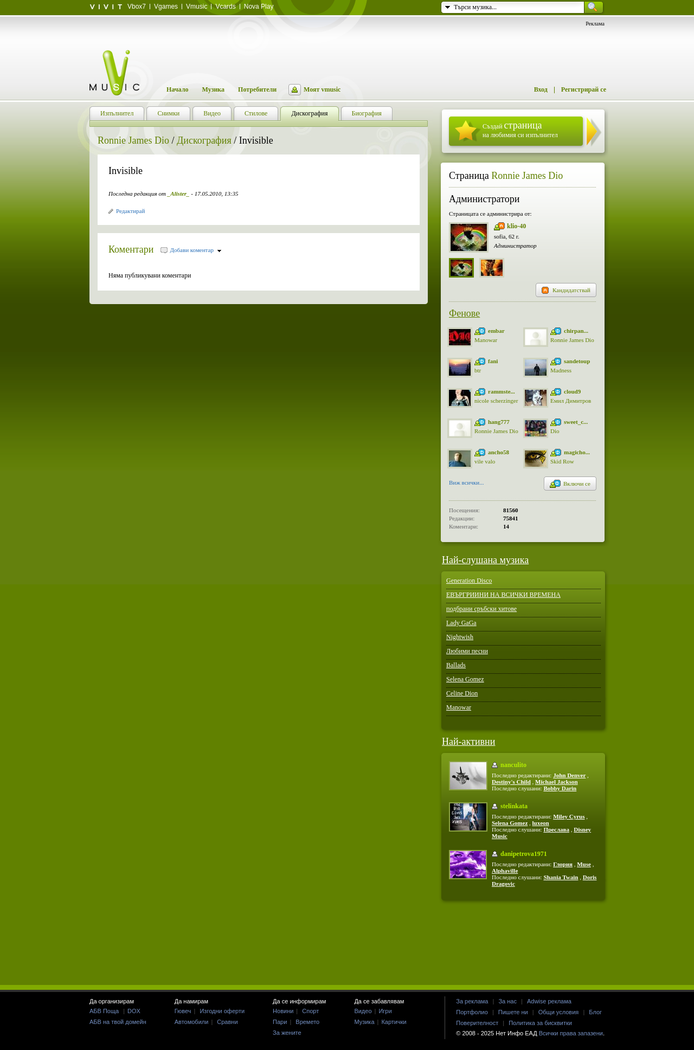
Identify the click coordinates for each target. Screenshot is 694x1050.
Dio (555, 431)
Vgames (166, 6)
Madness (560, 370)
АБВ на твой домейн (117, 1022)
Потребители (257, 89)
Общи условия (558, 1012)
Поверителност (477, 1023)
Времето (307, 1022)
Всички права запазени (571, 1033)
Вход (541, 89)
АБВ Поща (104, 1011)
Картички (393, 1022)
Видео (362, 1011)
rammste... (501, 391)
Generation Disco (469, 580)
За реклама (472, 1001)
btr (477, 370)
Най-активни (468, 741)
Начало (177, 89)
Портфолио (472, 1012)
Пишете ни (513, 1012)
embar (496, 330)
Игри (384, 1011)
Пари (280, 1022)
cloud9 (572, 391)
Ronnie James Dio (133, 140)
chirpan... (576, 330)
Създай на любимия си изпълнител (520, 129)
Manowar (485, 340)
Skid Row (562, 461)
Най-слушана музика (485, 560)
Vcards (225, 6)
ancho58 (498, 452)
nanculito (513, 765)
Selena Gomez (465, 679)
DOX (133, 1011)
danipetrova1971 (523, 854)
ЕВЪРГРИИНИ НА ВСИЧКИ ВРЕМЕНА (503, 594)
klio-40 (516, 226)
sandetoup (577, 361)
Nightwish (459, 637)
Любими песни (467, 651)
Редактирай (130, 211)
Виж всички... (466, 483)
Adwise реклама (549, 1001)
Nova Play (259, 6)
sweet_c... (576, 421)
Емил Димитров (570, 400)
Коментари (131, 249)
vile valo (484, 461)
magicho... (577, 452)
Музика (213, 89)
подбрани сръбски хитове (481, 609)
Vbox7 (136, 6)
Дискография (204, 140)
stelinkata (514, 806)
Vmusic (196, 6)
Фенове (464, 313)
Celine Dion (462, 693)
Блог (595, 1012)
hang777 (499, 421)
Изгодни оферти (222, 1011)
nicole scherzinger (496, 400)
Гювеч (183, 1011)
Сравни (227, 1022)
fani (493, 361)
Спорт (310, 1011)
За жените (287, 1032)
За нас (507, 1001)
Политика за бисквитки (540, 1023)
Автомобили (192, 1022)
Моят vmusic (322, 89)
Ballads (456, 665)
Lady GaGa (461, 623)
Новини (283, 1011)
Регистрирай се (583, 89)
